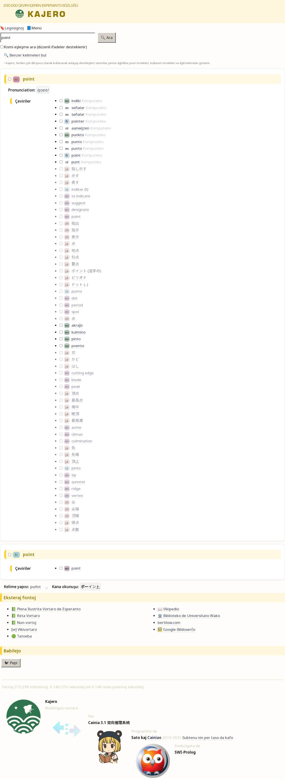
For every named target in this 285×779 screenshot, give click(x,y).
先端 (75, 454)
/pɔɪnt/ (43, 90)
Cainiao (154, 737)
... (46, 586)
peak (75, 386)
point (76, 155)
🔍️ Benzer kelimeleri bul (25, 55)
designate (80, 209)
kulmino (78, 332)
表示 (75, 236)
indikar (77, 189)
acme (76, 427)
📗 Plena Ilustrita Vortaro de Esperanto (46, 608)
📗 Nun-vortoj (23, 622)
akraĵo (77, 325)
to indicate (80, 195)
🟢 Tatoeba (21, 636)
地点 (75, 250)
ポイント (79, 270)
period (77, 305)
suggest (78, 202)
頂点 (75, 393)
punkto (77, 134)
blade (76, 379)
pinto (76, 338)
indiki (76, 100)
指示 (75, 230)
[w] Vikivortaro (24, 629)
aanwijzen (80, 128)
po (32, 586)
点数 (75, 529)
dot (74, 298)
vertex (77, 495)
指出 (75, 223)
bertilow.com (169, 622)
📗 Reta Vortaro (25, 615)
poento (77, 345)
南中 (75, 406)
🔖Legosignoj (12, 27)
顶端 (75, 515)
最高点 (77, 400)
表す (75, 182)
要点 (75, 264)
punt (75, 161)
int (38, 586)
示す (75, 175)
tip (73, 475)
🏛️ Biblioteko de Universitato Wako (189, 615)
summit (78, 481)
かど (75, 359)
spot (75, 311)
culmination (81, 440)
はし (75, 366)
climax (77, 434)
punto (76, 141)
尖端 (75, 509)
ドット (77, 284)
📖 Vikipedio (168, 608)
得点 (75, 522)
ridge (76, 488)
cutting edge (82, 372)
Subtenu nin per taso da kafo (207, 737)
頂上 (75, 461)
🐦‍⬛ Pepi (10, 662)
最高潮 (77, 420)
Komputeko (91, 100)
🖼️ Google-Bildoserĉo (176, 629)
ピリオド (79, 277)
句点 (75, 257)
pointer (77, 121)
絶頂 (75, 413)
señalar (78, 107)
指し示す (79, 168)
